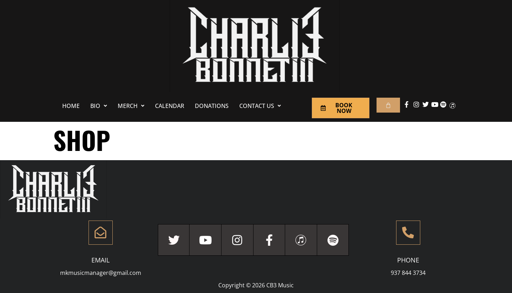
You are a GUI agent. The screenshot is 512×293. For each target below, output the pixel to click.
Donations (212, 106)
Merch (131, 106)
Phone (408, 260)
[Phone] (408, 233)
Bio (98, 106)
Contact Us (260, 106)
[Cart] (388, 105)
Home (71, 106)
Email (100, 260)
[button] (98, 106)
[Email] (101, 233)
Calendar (169, 106)
